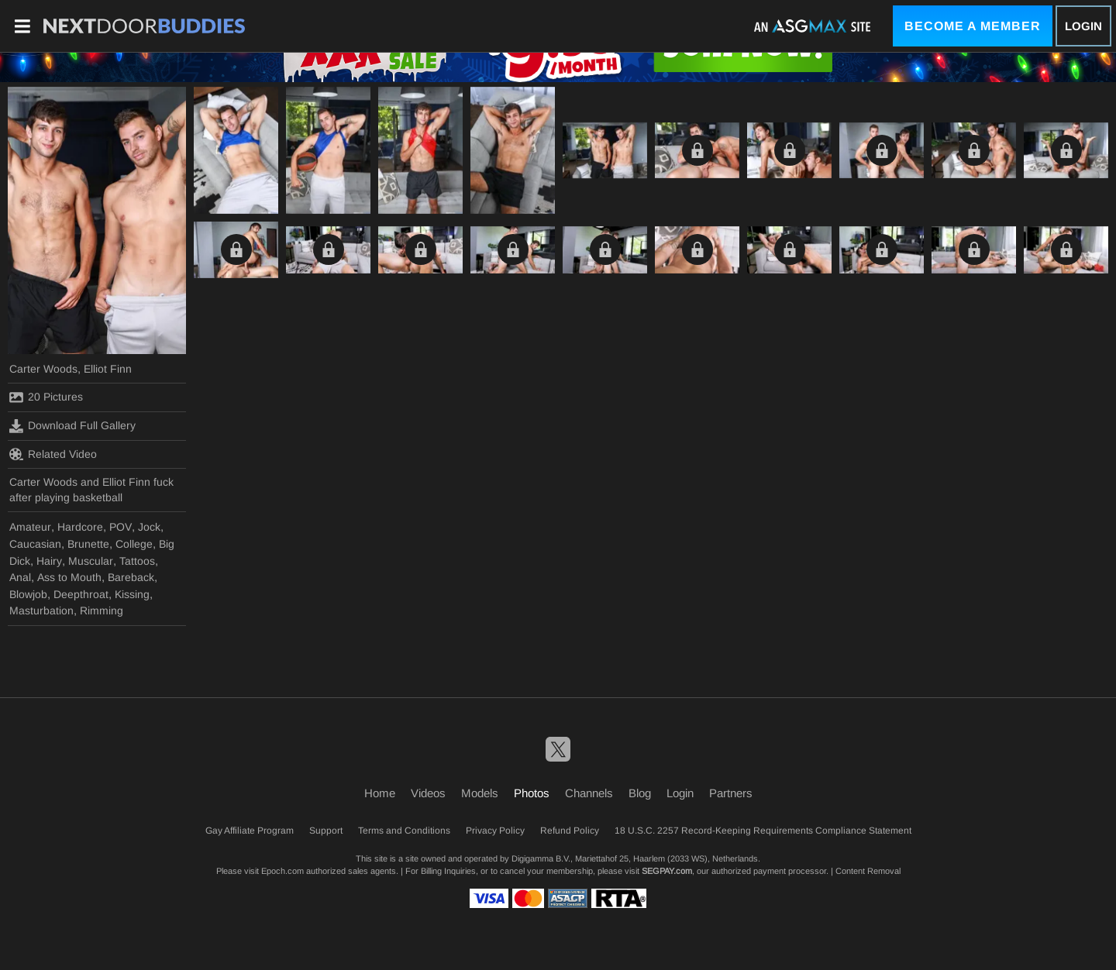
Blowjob (28, 594)
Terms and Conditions (404, 830)
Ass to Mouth (69, 577)
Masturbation (41, 610)
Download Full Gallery (72, 426)
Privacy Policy (495, 830)
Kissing (132, 594)
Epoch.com (282, 870)
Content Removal (868, 870)
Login (1083, 26)
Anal (20, 577)
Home (379, 793)
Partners (731, 793)
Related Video (53, 454)
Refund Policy (569, 830)
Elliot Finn (108, 369)
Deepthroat (80, 594)
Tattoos (137, 561)
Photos (531, 793)
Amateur (30, 527)
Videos (428, 793)
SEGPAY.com (667, 870)
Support (326, 830)
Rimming (101, 610)
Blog (640, 793)
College (134, 544)
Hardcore (80, 527)
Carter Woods (43, 369)
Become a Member (972, 26)
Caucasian (35, 544)
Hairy (49, 561)
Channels (589, 793)
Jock (149, 527)
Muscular (90, 561)
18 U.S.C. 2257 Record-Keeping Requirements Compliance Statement (763, 830)
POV (120, 527)
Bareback (131, 577)
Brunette (88, 544)
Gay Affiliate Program (249, 830)
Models (479, 793)
